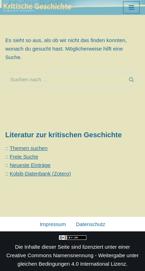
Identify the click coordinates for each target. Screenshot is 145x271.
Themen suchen (29, 148)
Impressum (53, 224)
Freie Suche (24, 157)
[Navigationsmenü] (131, 7)
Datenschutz (90, 224)
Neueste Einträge (30, 165)
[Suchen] (64, 79)
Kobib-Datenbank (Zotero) (40, 174)
